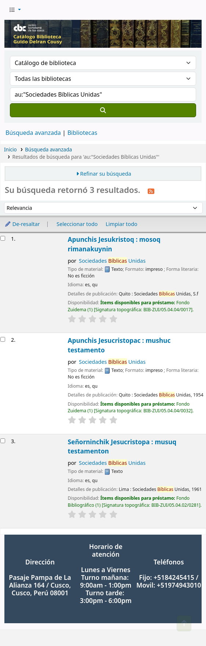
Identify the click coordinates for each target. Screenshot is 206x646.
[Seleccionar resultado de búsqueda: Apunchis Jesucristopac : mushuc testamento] (2, 339)
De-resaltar (22, 223)
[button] (15, 10)
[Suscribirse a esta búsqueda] (151, 191)
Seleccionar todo (77, 223)
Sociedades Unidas (112, 260)
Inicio (10, 149)
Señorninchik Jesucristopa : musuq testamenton (122, 447)
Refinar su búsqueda (105, 173)
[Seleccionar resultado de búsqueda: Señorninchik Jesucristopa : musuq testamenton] (2, 440)
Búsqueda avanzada (33, 133)
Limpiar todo (121, 223)
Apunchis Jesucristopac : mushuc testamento (119, 345)
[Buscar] (103, 110)
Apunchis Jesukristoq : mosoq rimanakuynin (114, 244)
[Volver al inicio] (184, 623)
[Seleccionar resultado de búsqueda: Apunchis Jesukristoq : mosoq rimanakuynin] (2, 238)
